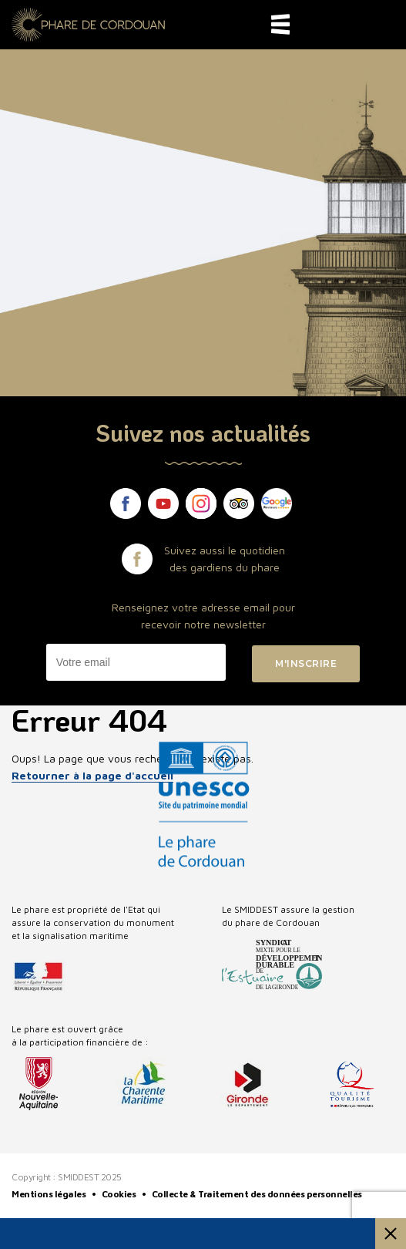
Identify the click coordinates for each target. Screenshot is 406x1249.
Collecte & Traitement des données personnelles (258, 1194)
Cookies (120, 1194)
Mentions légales (50, 1194)
